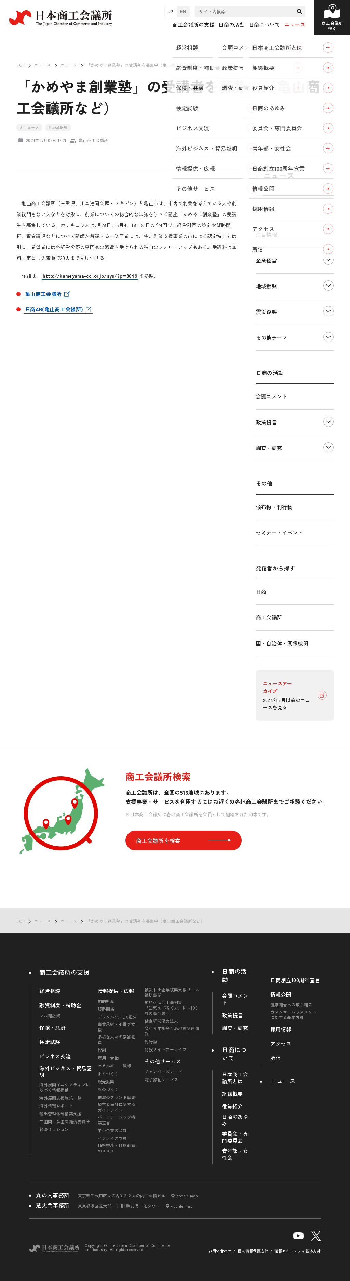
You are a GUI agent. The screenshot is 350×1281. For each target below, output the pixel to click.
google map (187, 1195)
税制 (102, 1050)
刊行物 (151, 1041)
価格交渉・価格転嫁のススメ (117, 1148)
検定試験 (49, 1042)
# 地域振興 (58, 127)
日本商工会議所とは (235, 1078)
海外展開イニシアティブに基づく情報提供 (64, 1087)
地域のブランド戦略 (117, 1097)
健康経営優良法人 (161, 1021)
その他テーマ (271, 337)
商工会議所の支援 (64, 972)
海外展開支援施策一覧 (60, 1098)
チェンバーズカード (164, 1071)
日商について (234, 1053)
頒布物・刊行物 (274, 507)
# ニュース (29, 127)
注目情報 (266, 234)
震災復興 (266, 311)
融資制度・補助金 (60, 1005)
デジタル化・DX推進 (117, 1017)
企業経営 (266, 260)
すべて (264, 208)
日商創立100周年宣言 (295, 980)
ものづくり (108, 1089)
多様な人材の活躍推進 (117, 1039)
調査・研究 (269, 447)
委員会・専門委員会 (235, 1137)
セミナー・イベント (279, 532)
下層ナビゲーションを (328, 259)
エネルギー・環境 (115, 1066)
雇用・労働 (108, 1058)
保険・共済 (52, 1027)
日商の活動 (234, 975)
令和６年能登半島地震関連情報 (172, 1031)
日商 (261, 591)
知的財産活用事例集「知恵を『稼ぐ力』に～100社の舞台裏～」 (171, 1008)
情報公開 (280, 994)
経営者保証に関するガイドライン (117, 1107)
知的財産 (106, 1001)
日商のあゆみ (235, 1120)
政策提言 (266, 422)
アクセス (280, 1043)
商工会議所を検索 (183, 840)
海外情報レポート (56, 1106)
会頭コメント (271, 396)
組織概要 (232, 1093)
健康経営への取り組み (291, 1004)
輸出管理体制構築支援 (60, 1113)
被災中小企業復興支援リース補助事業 (172, 992)
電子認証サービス (161, 1079)
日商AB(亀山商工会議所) (54, 309)
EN (183, 11)
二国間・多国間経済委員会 (64, 1121)
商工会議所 (269, 617)
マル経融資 (49, 1015)
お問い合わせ (220, 1251)
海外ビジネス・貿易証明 (65, 1071)
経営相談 (49, 991)
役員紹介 (232, 1106)
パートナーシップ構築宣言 (117, 1119)
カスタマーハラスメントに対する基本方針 (293, 1014)
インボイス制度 (112, 1138)
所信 (275, 1058)
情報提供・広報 (116, 991)
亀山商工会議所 (43, 293)
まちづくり (108, 1073)
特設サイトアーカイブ (166, 1049)
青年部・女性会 (235, 1154)
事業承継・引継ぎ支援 (117, 1026)
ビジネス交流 (55, 1056)
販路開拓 (106, 1009)
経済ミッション (54, 1129)
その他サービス (163, 1061)
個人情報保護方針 (253, 1251)
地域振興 (266, 286)
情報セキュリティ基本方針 (297, 1251)
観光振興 (106, 1081)
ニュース (294, 24)
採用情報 (280, 1029)
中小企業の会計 (112, 1130)
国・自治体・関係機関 (282, 643)
